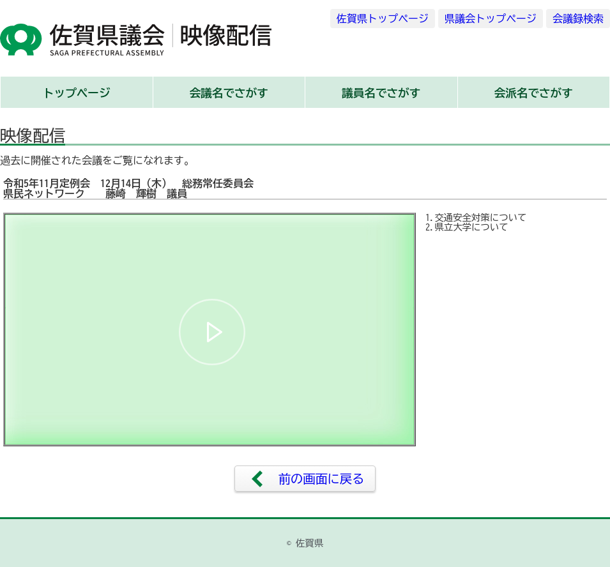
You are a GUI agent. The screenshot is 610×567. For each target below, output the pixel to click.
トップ (77, 92)
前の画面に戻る (321, 478)
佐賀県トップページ (383, 18)
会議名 (229, 92)
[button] (212, 332)
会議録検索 (578, 18)
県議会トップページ (491, 18)
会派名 (533, 92)
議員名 (381, 92)
